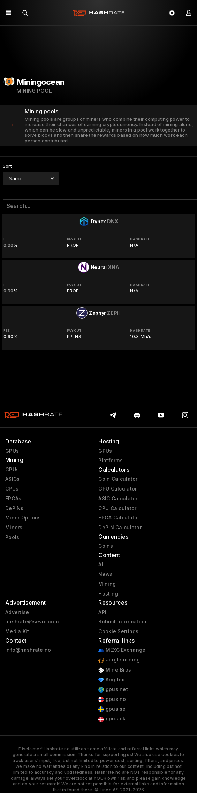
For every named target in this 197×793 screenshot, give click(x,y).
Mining (107, 584)
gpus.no (112, 699)
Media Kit (17, 631)
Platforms (110, 460)
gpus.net (113, 690)
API (102, 612)
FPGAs (13, 498)
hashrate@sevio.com (32, 621)
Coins (105, 546)
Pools (12, 537)
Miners (14, 527)
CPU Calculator (117, 508)
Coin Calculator (117, 479)
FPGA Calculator (118, 518)
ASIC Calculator (117, 498)
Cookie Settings (118, 631)
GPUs (12, 451)
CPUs (11, 489)
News (105, 574)
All (101, 564)
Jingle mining (119, 660)
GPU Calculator (117, 489)
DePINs (14, 508)
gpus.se (112, 709)
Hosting (108, 594)
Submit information (122, 621)
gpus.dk (112, 719)
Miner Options (23, 518)
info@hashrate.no (28, 650)
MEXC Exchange (121, 650)
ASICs (12, 479)
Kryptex (111, 680)
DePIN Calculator (119, 527)
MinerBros (114, 670)
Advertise (17, 612)
